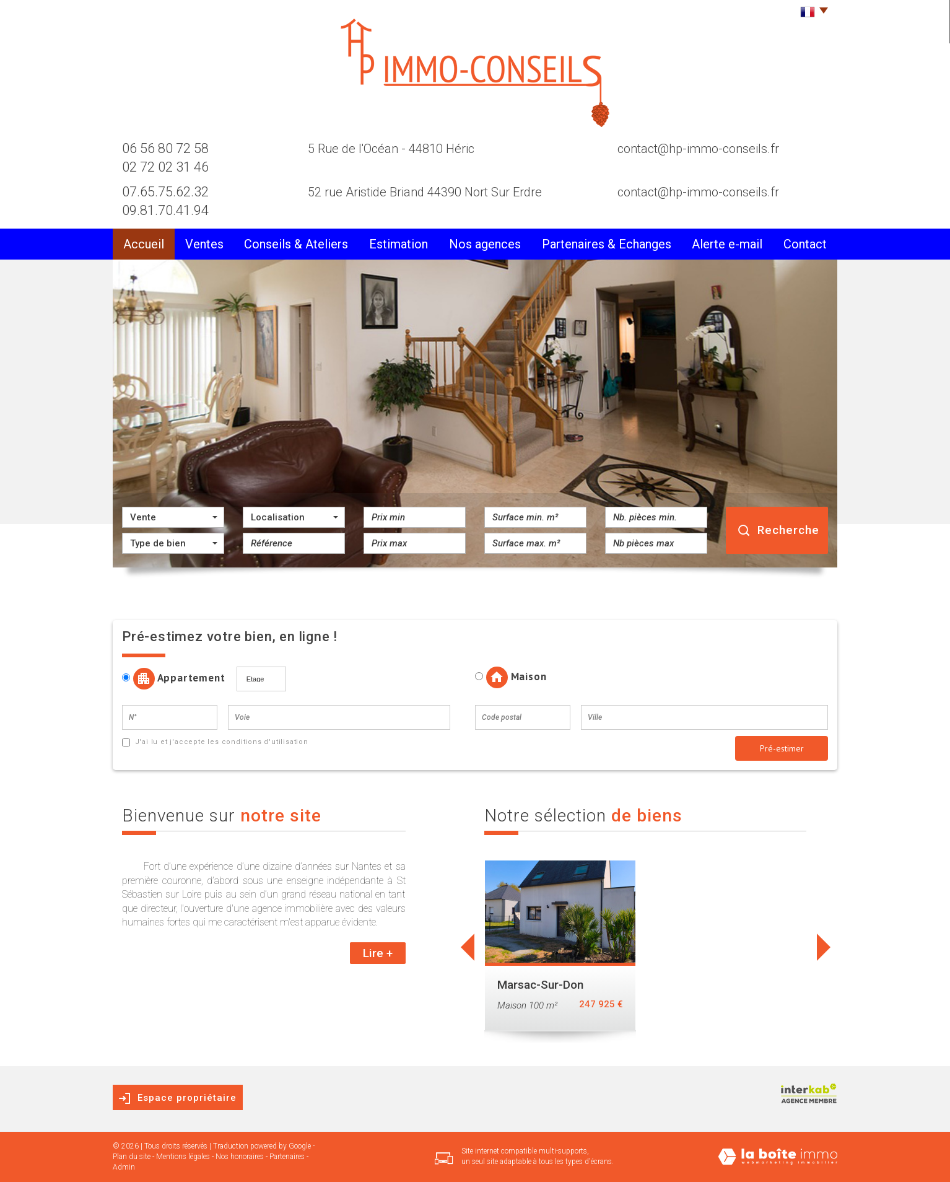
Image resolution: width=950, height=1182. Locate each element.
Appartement (178, 679)
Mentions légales (183, 1156)
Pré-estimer (782, 748)
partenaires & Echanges (606, 244)
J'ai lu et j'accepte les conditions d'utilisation (220, 742)
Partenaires (287, 1156)
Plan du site (131, 1156)
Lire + (378, 953)
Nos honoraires (240, 1156)
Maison (510, 677)
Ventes (204, 244)
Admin (124, 1167)
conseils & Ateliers (296, 244)
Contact (805, 244)
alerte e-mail (727, 244)
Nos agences (485, 244)
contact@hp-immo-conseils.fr (698, 148)
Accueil (143, 244)
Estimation (398, 244)
